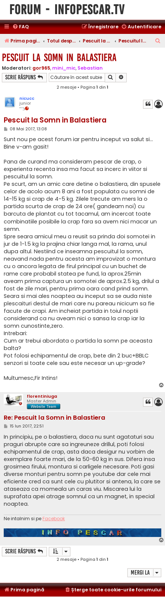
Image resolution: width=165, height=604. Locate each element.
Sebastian (90, 68)
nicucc (26, 98)
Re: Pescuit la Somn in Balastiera (54, 418)
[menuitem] (20, 27)
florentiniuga (42, 396)
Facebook (53, 519)
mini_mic (64, 68)
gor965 (41, 68)
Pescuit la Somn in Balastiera (59, 57)
